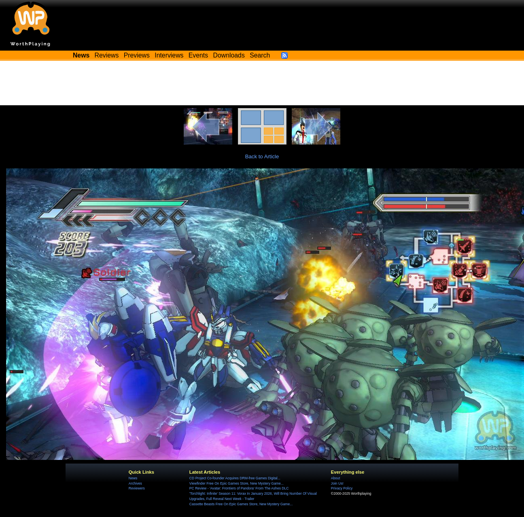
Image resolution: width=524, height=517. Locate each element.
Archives (135, 483)
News (133, 478)
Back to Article (262, 156)
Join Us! (337, 483)
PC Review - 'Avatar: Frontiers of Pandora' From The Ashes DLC (239, 488)
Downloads (229, 55)
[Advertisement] (262, 83)
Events (198, 55)
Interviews (169, 55)
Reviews (107, 55)
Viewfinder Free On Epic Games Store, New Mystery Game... (236, 483)
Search (260, 55)
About (335, 478)
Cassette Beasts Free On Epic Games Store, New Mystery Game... (241, 504)
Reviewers (137, 488)
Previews (137, 55)
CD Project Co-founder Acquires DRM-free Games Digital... (234, 478)
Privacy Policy (341, 488)
